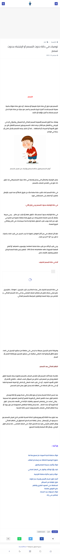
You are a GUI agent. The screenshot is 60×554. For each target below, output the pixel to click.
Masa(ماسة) (22, 546)
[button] (42, 538)
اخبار (46, 42)
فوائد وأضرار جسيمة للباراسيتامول (46, 464)
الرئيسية (54, 42)
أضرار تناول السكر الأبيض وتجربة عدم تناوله (44, 478)
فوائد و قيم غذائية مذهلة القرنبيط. (45, 474)
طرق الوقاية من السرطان (49, 482)
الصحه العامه (41, 531)
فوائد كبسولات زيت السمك (49, 491)
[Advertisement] (30, 23)
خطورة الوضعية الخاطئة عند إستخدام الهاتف (43, 460)
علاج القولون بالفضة (51, 488)
